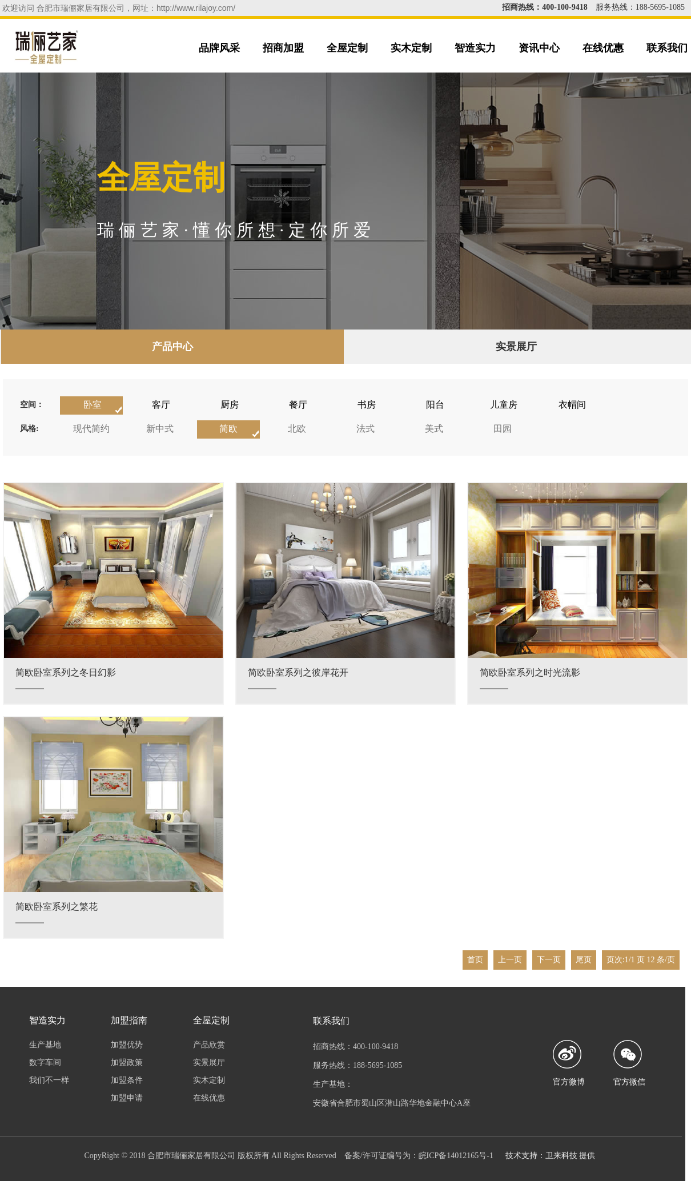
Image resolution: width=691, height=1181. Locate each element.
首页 (475, 959)
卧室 (92, 404)
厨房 (229, 404)
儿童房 (503, 404)
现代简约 (91, 428)
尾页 (584, 959)
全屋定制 (347, 48)
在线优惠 (603, 48)
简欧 (228, 428)
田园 (502, 428)
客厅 (161, 404)
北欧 (297, 428)
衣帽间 (572, 404)
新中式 (160, 428)
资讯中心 (539, 48)
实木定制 (411, 48)
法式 (365, 428)
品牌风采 (219, 48)
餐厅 (298, 404)
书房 (366, 404)
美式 (434, 428)
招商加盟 (283, 48)
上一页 (510, 959)
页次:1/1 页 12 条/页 (640, 959)
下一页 (549, 959)
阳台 (435, 404)
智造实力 (475, 48)
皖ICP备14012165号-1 (456, 1155)
